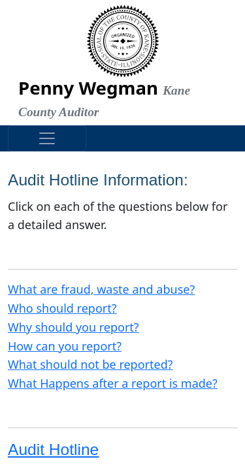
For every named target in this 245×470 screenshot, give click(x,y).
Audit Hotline (53, 449)
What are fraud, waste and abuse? (101, 289)
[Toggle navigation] (47, 138)
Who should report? (62, 308)
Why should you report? (73, 327)
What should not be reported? (90, 364)
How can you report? (65, 346)
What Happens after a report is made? (113, 383)
